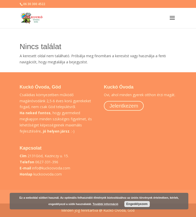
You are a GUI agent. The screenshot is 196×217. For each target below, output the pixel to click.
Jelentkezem (123, 106)
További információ (105, 204)
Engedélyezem (137, 204)
